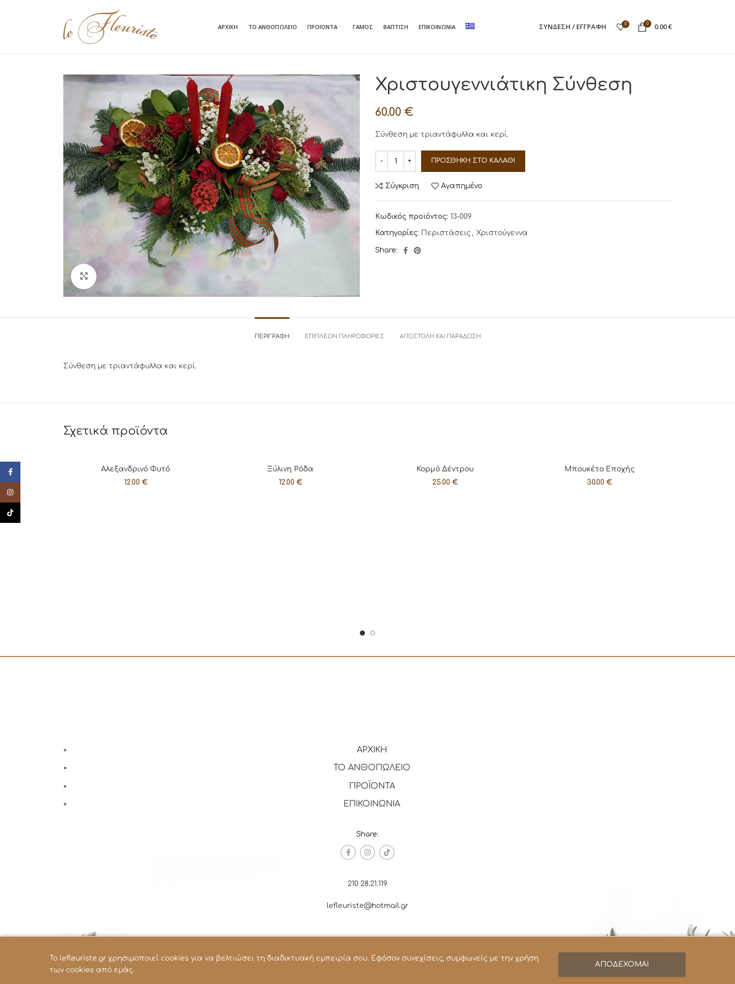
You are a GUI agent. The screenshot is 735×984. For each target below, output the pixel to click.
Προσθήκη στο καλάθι (473, 160)
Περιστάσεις (446, 233)
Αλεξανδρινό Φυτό (135, 469)
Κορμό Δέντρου (445, 469)
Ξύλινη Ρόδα (290, 469)
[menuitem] (472, 27)
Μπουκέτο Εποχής (599, 469)
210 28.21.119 (367, 884)
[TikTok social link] (387, 852)
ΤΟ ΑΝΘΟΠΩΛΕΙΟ (371, 767)
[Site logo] (110, 26)
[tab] (272, 331)
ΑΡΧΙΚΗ (372, 749)
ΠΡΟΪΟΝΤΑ (372, 786)
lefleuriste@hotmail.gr (367, 906)
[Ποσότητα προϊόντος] (395, 161)
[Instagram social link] (367, 852)
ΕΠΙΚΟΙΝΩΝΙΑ (372, 804)
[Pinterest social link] (417, 250)
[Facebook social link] (405, 250)
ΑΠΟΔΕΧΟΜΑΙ (622, 964)
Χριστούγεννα (502, 233)
